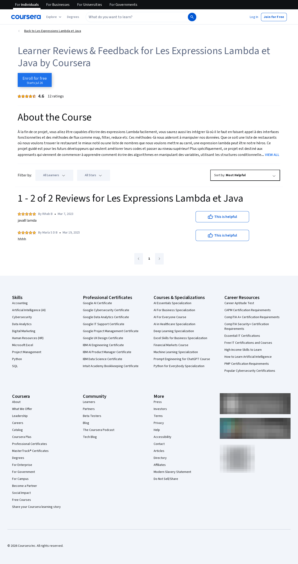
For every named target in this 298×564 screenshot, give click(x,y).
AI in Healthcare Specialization (174, 324)
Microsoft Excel (22, 345)
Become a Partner (24, 486)
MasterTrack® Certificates (30, 451)
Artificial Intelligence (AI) (29, 310)
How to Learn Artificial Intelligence (248, 356)
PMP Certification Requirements (246, 363)
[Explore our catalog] (54, 17)
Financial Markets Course (171, 345)
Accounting (20, 303)
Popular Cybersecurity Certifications (249, 370)
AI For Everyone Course (170, 317)
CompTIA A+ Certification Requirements (252, 317)
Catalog (17, 430)
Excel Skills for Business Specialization (180, 338)
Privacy (159, 423)
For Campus (20, 479)
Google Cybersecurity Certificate (106, 310)
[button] (73, 17)
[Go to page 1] (149, 259)
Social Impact (21, 493)
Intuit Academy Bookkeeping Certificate (111, 366)
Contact (159, 444)
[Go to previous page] (138, 259)
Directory (160, 458)
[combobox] (136, 17)
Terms (158, 416)
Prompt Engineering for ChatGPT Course (182, 359)
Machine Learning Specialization (176, 352)
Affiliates (160, 465)
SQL (15, 366)
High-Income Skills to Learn (243, 349)
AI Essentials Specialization (172, 303)
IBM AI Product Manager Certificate (107, 352)
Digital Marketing (23, 331)
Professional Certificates (29, 444)
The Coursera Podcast (98, 430)
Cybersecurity (22, 317)
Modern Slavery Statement (172, 472)
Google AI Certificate (97, 303)
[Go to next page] (159, 259)
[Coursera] (26, 17)
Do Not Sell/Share (166, 479)
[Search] (192, 17)
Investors (160, 409)
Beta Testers (92, 416)
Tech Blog (90, 437)
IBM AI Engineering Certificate (103, 345)
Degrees (18, 458)
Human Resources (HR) (28, 338)
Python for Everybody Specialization (179, 366)
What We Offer (22, 409)
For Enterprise (22, 465)
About (16, 402)
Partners (89, 409)
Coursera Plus (21, 437)
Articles (159, 451)
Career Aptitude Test (239, 303)
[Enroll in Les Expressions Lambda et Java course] (35, 80)
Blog (86, 423)
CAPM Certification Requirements (247, 310)
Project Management (26, 352)
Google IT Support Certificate (103, 324)
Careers (17, 423)
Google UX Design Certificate (103, 338)
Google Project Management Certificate (111, 331)
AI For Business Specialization (174, 310)
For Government (23, 472)
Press (158, 402)
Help (157, 430)
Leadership (20, 416)
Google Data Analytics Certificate (106, 317)
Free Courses (21, 500)
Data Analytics (22, 324)
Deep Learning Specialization (174, 331)
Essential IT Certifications (242, 336)
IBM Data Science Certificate (102, 359)
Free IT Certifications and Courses (248, 342)
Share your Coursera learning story (36, 507)
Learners (89, 402)
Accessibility (162, 437)
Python (17, 359)
